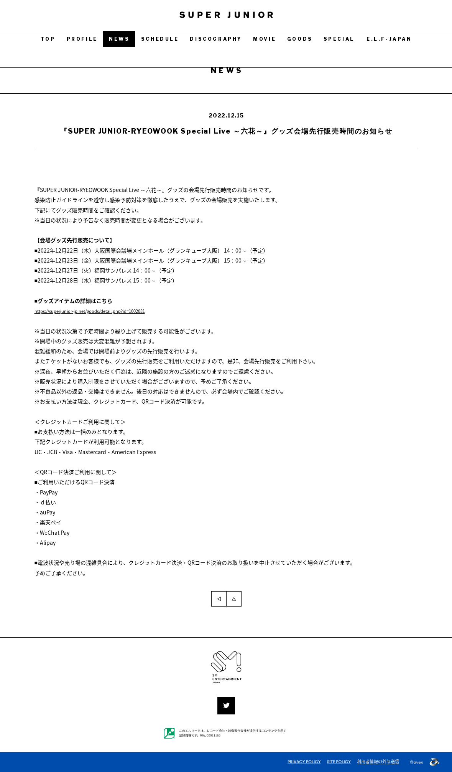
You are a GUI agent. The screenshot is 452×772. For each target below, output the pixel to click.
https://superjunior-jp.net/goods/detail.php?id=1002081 (106, 310)
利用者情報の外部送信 (378, 761)
